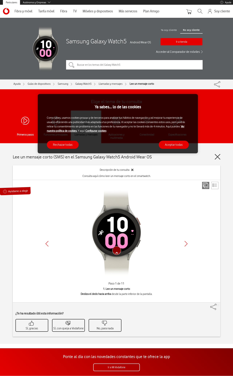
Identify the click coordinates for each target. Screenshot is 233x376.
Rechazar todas (62, 144)
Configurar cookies (95, 130)
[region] (118, 123)
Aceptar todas (174, 144)
